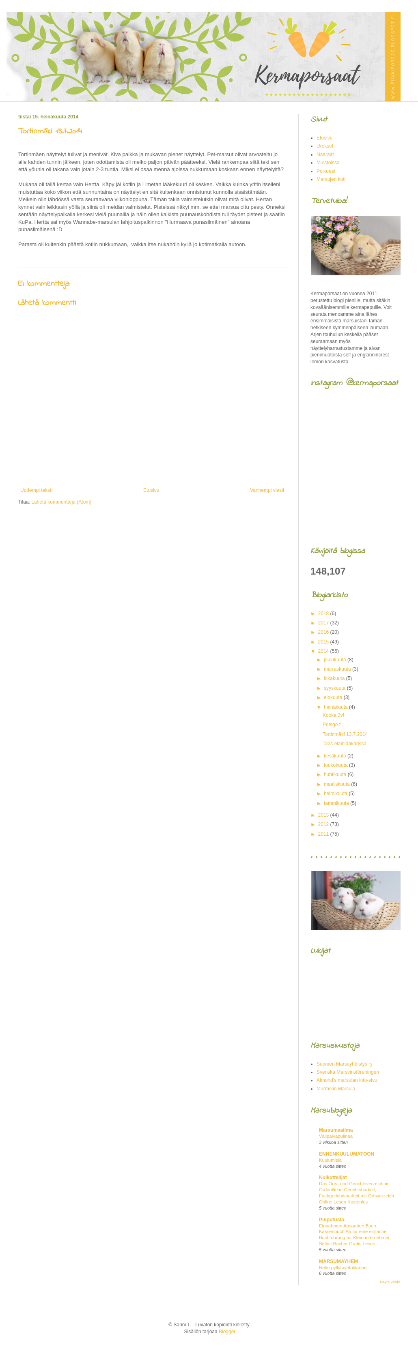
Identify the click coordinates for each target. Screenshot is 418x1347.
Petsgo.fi (332, 724)
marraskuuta (338, 669)
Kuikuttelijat (333, 1177)
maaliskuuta (337, 784)
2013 (324, 815)
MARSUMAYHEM (338, 1261)
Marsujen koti (331, 179)
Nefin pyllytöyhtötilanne (342, 1267)
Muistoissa (328, 162)
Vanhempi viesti (267, 490)
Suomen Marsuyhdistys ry (345, 1064)
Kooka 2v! (333, 715)
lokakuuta (335, 678)
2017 (324, 623)
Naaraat (325, 154)
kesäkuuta (335, 756)
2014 (324, 651)
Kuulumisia (330, 1160)
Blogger (227, 1331)
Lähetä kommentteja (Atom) (61, 502)
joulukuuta (335, 660)
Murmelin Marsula (336, 1089)
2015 (324, 642)
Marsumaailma (336, 1130)
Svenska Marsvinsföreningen (348, 1072)
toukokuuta (336, 765)
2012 (324, 824)
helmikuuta (336, 793)
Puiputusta (331, 1220)
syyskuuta (335, 688)
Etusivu (151, 490)
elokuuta (334, 697)
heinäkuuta (336, 707)
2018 (324, 613)
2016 (324, 632)
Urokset (325, 146)
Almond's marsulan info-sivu (347, 1080)
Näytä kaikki (390, 1282)
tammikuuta (337, 803)
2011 (324, 834)
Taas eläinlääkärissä (344, 743)
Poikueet (326, 171)
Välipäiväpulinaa (336, 1136)
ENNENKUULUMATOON (346, 1154)
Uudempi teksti (36, 490)
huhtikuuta (336, 774)
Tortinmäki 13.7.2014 (345, 734)
